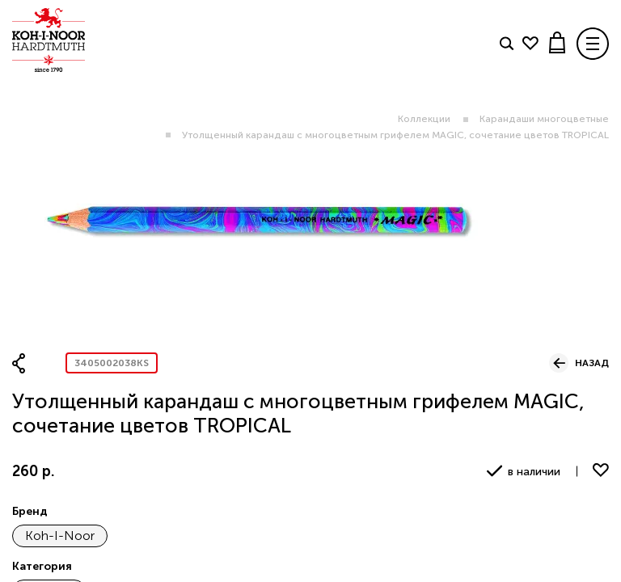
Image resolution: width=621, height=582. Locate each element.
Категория (42, 566)
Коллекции (424, 118)
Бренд (30, 511)
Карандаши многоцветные (544, 118)
